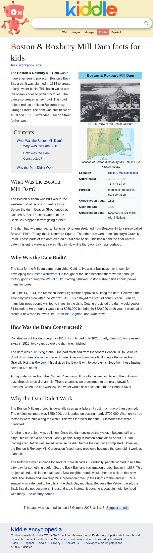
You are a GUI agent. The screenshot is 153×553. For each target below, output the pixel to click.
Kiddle (15, 543)
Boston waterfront (44, 274)
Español (116, 32)
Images (76, 32)
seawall (16, 483)
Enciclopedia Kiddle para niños (103, 543)
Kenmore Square (63, 234)
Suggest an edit (117, 507)
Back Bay (94, 244)
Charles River (59, 376)
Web (64, 32)
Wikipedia (60, 539)
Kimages (89, 32)
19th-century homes (40, 494)
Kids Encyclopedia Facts (26, 65)
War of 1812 (54, 279)
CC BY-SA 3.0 (52, 535)
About (42, 543)
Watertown (98, 314)
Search (146, 23)
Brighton (76, 314)
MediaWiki (116, 539)
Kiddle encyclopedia (36, 529)
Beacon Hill (110, 228)
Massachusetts (128, 172)
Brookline (62, 314)
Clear (138, 23)
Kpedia (103, 32)
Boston (112, 172)
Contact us (72, 543)
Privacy (55, 543)
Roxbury (40, 362)
